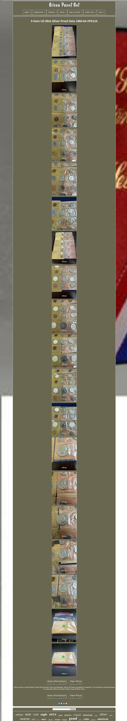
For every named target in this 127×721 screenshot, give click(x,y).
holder (111, 715)
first (80, 720)
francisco (67, 715)
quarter (96, 715)
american (103, 719)
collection (50, 720)
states (43, 719)
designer (64, 720)
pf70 (33, 719)
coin (35, 714)
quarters (93, 720)
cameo (60, 715)
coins (86, 719)
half (38, 720)
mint (28, 714)
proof (73, 719)
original (77, 715)
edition (19, 714)
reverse (25, 719)
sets (52, 714)
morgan (57, 720)
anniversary (88, 715)
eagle (43, 714)
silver (103, 714)
